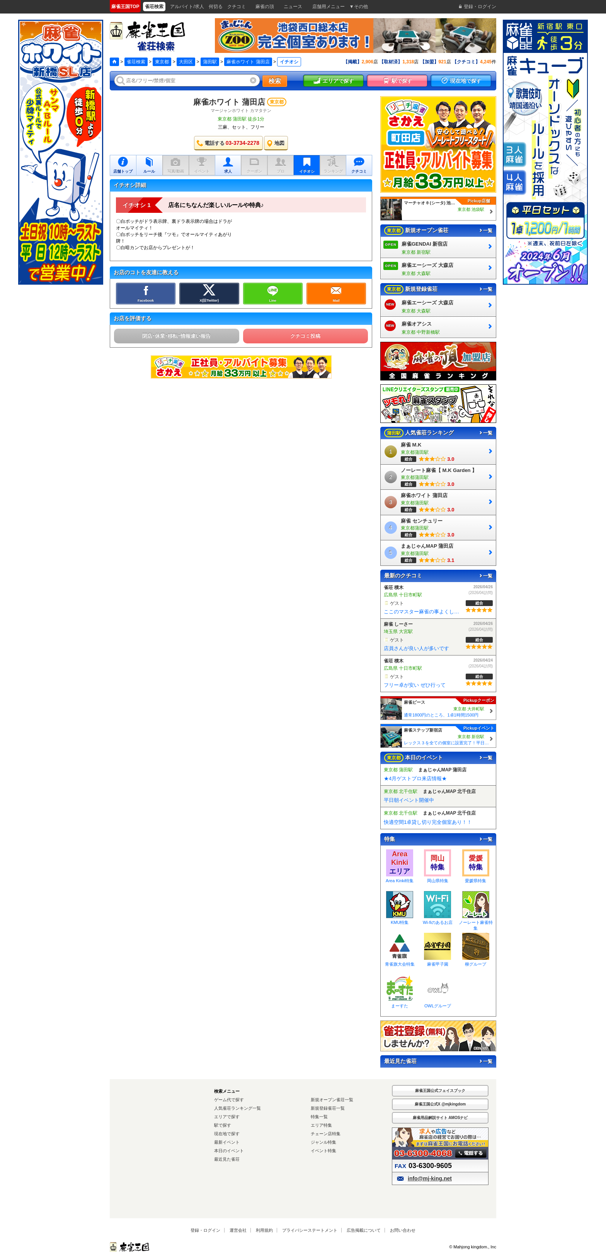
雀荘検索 (136, 62)
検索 (275, 81)
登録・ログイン (205, 1230)
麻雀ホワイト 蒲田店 (247, 62)
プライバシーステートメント (309, 1230)
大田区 (186, 62)
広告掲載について (364, 1230)
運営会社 (238, 1230)
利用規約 (264, 1230)
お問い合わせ (402, 1230)
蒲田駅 (210, 62)
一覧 (485, 230)
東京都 (162, 62)
